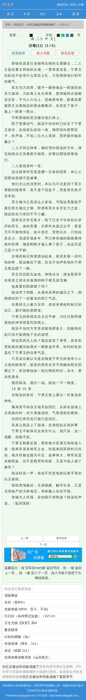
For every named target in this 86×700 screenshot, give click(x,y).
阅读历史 (62, 4)
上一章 (24, 538)
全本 (59, 14)
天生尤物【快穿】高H (20, 623)
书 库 (26, 14)
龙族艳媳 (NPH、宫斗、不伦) (26, 609)
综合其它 (19, 24)
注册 (81, 4)
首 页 (10, 14)
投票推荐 (18, 53)
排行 (43, 14)
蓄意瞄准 (11, 630)
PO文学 (8, 5)
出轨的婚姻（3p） (18, 637)
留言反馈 (67, 53)
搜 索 (75, 14)
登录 (73, 4)
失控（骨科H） (15, 602)
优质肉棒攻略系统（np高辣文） (28, 657)
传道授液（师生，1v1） (22, 643)
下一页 (43, 544)
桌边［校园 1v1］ (17, 650)
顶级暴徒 (11, 595)
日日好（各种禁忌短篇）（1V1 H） (30, 616)
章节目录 (61, 538)
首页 (7, 24)
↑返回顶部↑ (22, 503)
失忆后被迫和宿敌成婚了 (41, 24)
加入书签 (43, 53)
